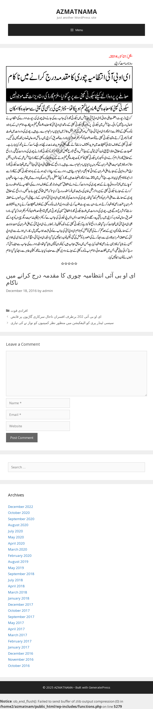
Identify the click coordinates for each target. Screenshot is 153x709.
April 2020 (16, 543)
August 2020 (18, 525)
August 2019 (18, 561)
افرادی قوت (19, 310)
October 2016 (19, 665)
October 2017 (19, 610)
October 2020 (19, 512)
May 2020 (16, 537)
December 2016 (20, 653)
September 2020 (21, 519)
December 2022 (20, 506)
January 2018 (18, 598)
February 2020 (20, 555)
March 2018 (17, 592)
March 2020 (17, 549)
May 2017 (16, 622)
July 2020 (15, 531)
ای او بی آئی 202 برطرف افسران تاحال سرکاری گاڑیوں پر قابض (56, 316)
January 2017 (18, 647)
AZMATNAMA (76, 11)
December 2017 (20, 604)
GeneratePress (99, 687)
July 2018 (15, 580)
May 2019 (16, 567)
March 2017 (17, 635)
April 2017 (16, 629)
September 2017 (21, 616)
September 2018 (21, 573)
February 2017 (20, 641)
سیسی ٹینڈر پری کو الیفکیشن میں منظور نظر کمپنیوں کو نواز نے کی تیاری (62, 322)
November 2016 (21, 659)
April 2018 (16, 586)
